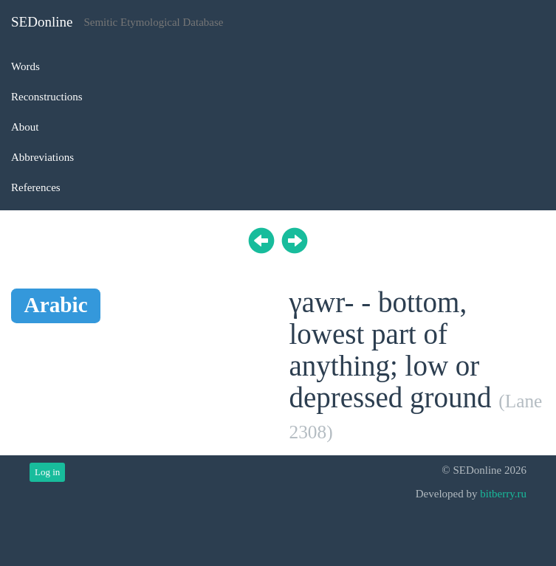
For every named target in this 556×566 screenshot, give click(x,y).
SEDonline (41, 22)
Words (25, 66)
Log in (47, 471)
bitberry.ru (503, 494)
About (25, 127)
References (36, 187)
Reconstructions (47, 97)
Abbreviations (42, 157)
